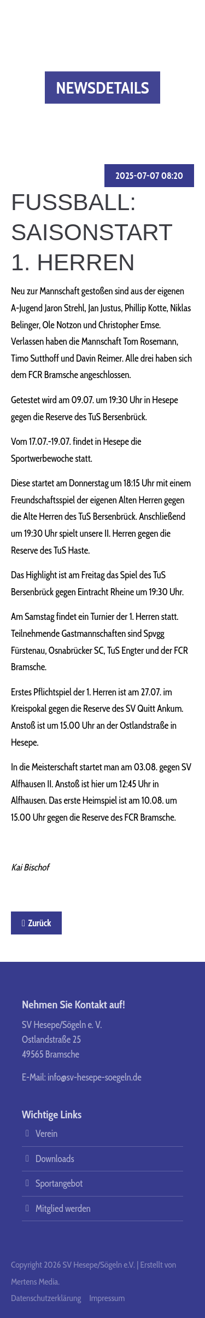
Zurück (39, 923)
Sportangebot (59, 1183)
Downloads (55, 1158)
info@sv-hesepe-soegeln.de (95, 1077)
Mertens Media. (35, 1281)
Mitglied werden (63, 1208)
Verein (46, 1133)
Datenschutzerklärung (46, 1298)
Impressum (107, 1298)
